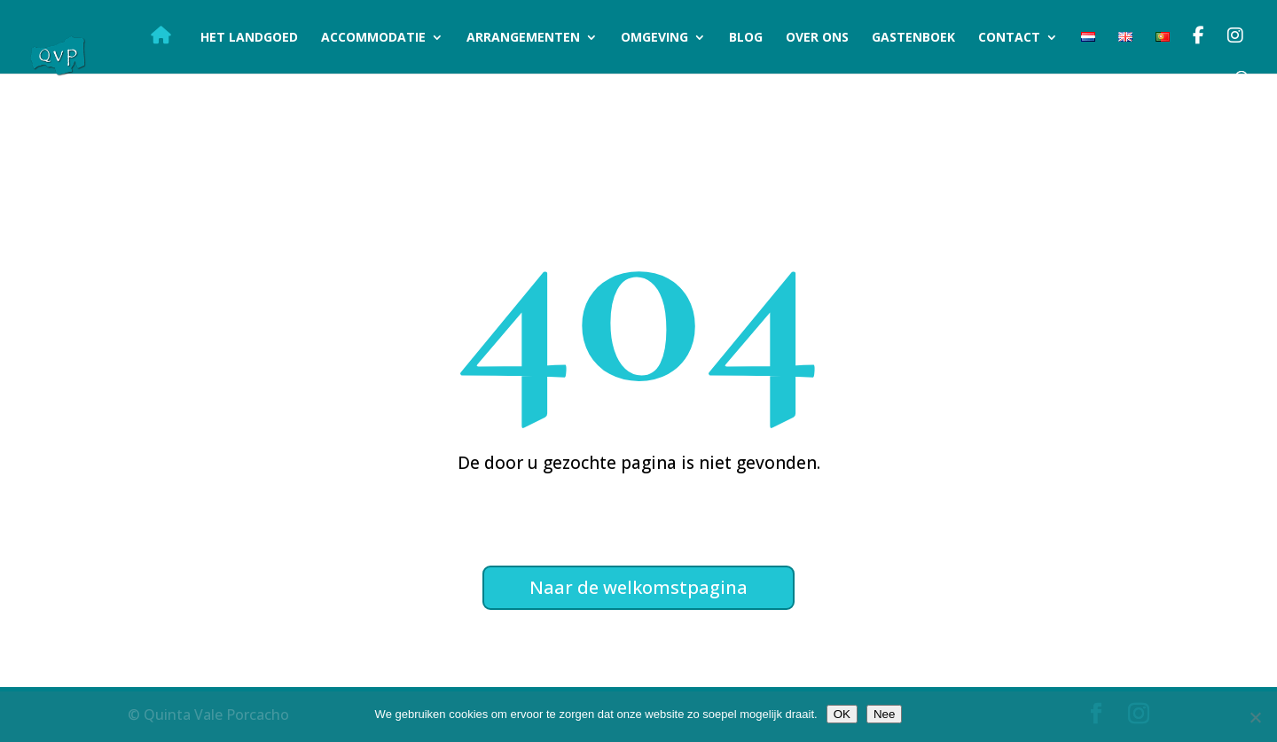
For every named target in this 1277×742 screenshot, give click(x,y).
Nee (884, 714)
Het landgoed (249, 38)
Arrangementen (523, 38)
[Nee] (1255, 717)
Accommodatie (373, 38)
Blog (746, 38)
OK (842, 714)
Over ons (817, 38)
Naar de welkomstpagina (638, 587)
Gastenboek (913, 38)
